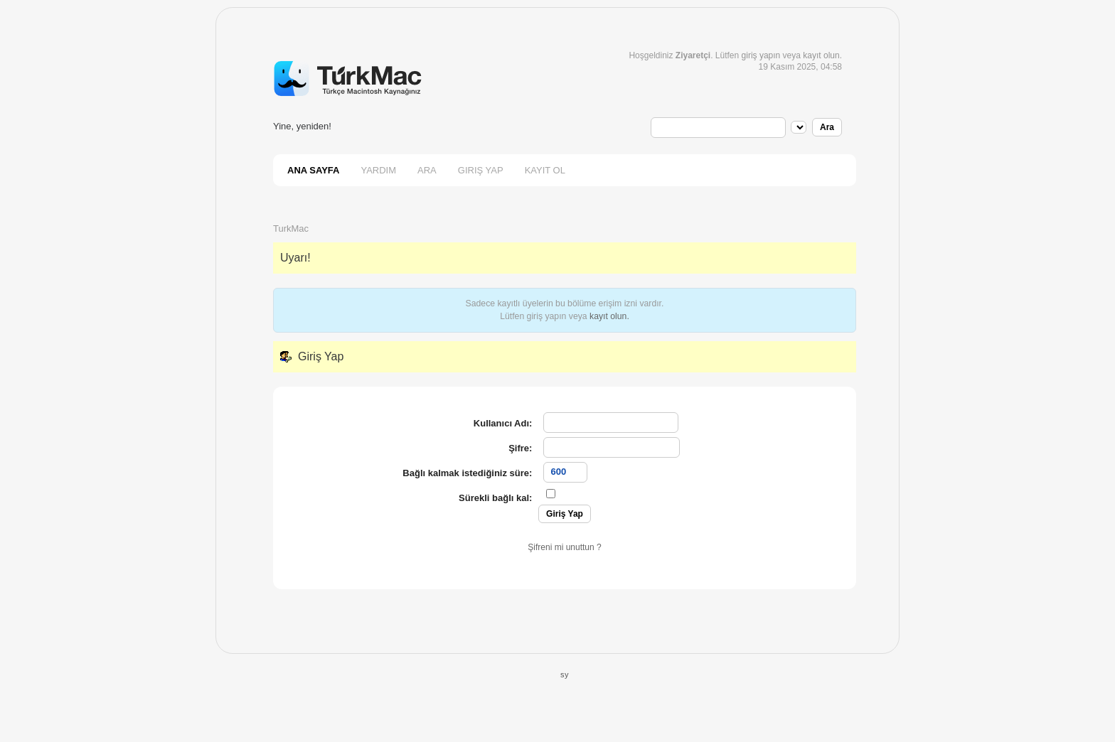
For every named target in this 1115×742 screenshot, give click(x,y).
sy (564, 674)
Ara (427, 170)
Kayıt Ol (545, 170)
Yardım (378, 170)
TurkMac (291, 228)
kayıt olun (821, 55)
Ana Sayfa (313, 170)
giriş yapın (761, 55)
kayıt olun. (609, 316)
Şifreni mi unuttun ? (564, 547)
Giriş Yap (480, 170)
